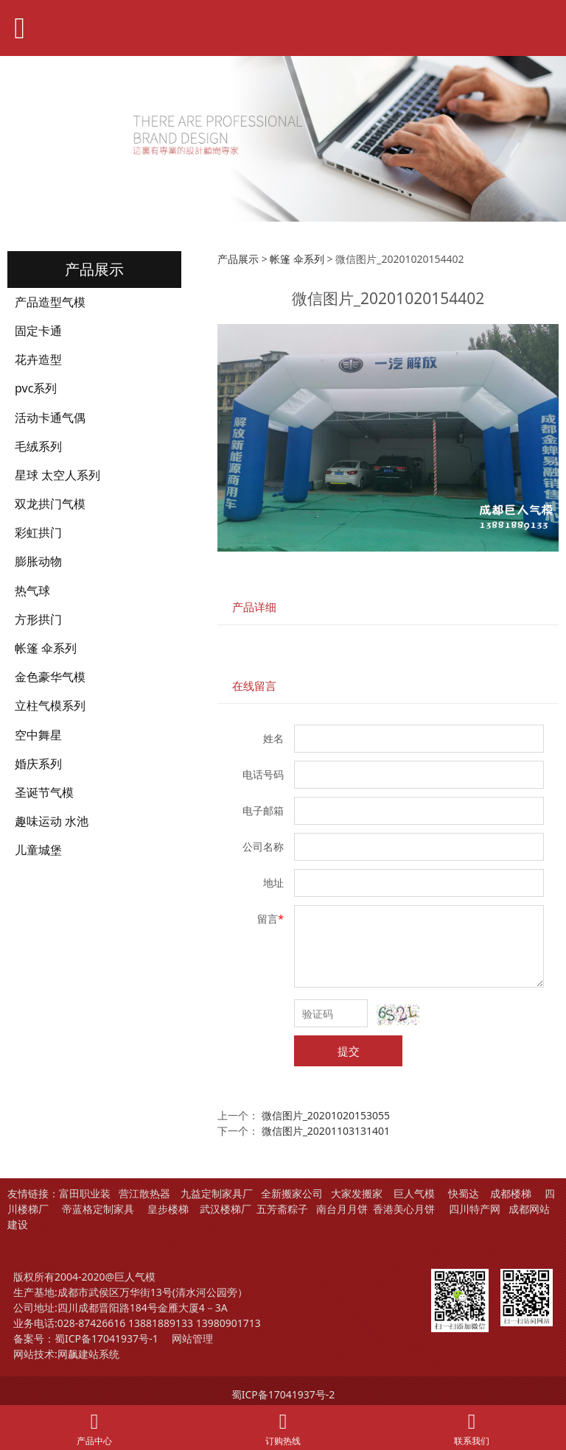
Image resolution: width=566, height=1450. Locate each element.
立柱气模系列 (50, 705)
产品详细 (254, 607)
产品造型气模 (50, 302)
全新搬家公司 (292, 1193)
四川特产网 (473, 1209)
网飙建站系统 (88, 1354)
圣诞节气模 (44, 792)
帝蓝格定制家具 (98, 1209)
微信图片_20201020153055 (326, 1115)
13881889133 (160, 1323)
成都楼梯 (509, 1193)
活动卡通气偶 (50, 417)
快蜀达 (463, 1193)
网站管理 (192, 1338)
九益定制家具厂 (217, 1193)
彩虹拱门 (38, 532)
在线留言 (254, 686)
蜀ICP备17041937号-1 (106, 1338)
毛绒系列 (38, 446)
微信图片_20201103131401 (326, 1131)
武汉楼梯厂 (225, 1209)
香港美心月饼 (404, 1209)
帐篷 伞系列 (46, 648)
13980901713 (228, 1323)
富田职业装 (85, 1193)
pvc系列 (36, 388)
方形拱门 (38, 619)
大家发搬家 (356, 1193)
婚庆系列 (38, 764)
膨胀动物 (38, 561)
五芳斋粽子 (282, 1209)
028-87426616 (91, 1323)
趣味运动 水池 (51, 821)
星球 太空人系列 (57, 475)
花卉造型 (38, 359)
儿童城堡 (38, 850)
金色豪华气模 (50, 677)
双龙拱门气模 (50, 504)
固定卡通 (38, 331)
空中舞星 (38, 735)
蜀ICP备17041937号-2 (283, 1394)
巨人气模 (416, 1193)
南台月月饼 (342, 1209)
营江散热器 (144, 1193)
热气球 (32, 591)
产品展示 (238, 259)
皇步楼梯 (168, 1209)
